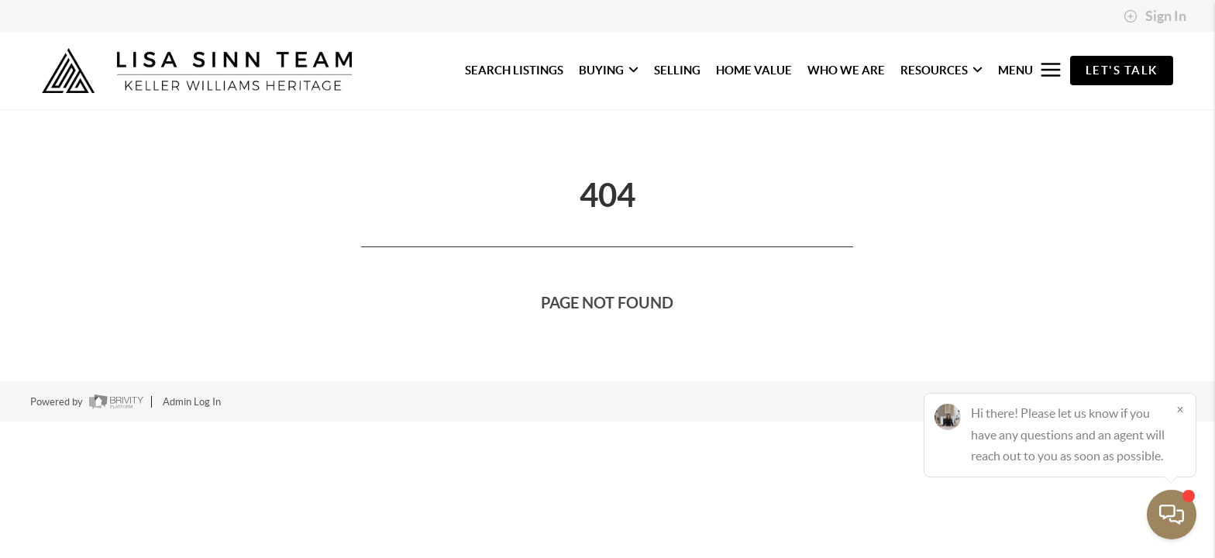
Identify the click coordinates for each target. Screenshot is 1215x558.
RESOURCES (941, 70)
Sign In (1155, 16)
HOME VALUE (754, 70)
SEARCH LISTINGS (514, 70)
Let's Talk (1122, 70)
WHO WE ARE (846, 70)
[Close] (1180, 409)
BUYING (608, 70)
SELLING (677, 70)
